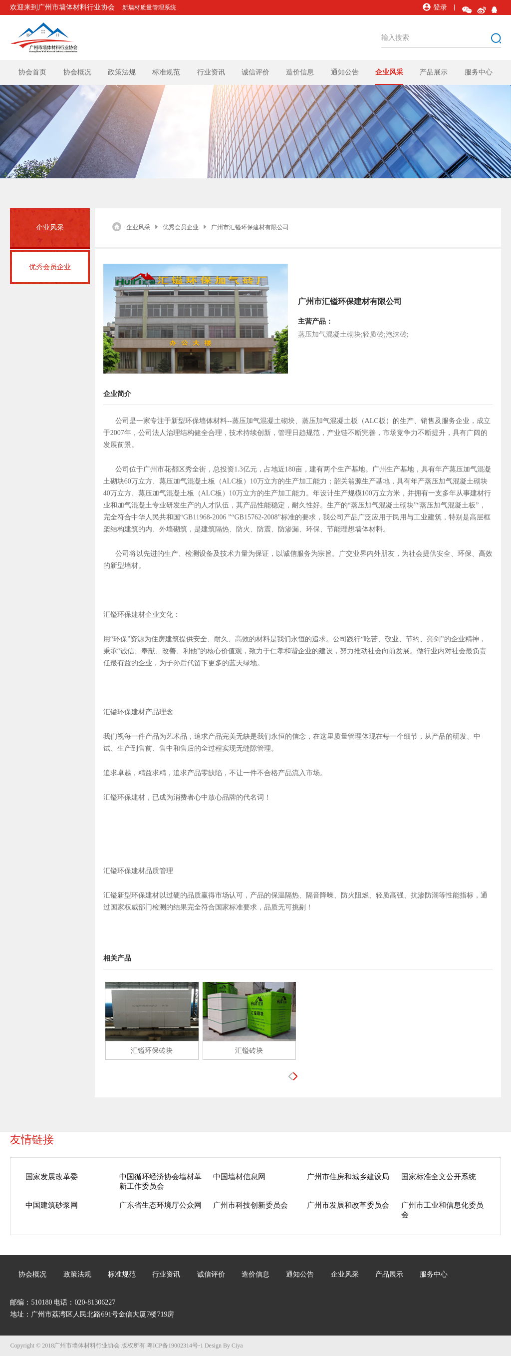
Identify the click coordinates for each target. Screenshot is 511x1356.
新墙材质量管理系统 (149, 7)
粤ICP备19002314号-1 (175, 1345)
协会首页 (32, 72)
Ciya (237, 1345)
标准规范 (166, 72)
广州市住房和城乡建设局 (348, 1177)
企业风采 (389, 72)
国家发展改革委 (51, 1177)
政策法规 (122, 72)
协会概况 (77, 72)
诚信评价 (255, 72)
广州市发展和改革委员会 (348, 1205)
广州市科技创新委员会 (250, 1205)
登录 (435, 7)
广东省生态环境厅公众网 (160, 1205)
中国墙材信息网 (239, 1177)
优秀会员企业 (50, 267)
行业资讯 (211, 72)
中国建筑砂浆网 (51, 1205)
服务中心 (479, 72)
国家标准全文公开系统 (438, 1177)
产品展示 (434, 72)
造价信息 (300, 72)
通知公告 (345, 72)
